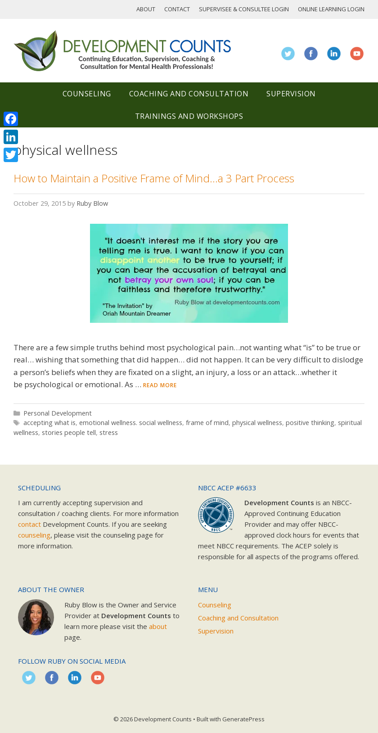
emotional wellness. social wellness (130, 422)
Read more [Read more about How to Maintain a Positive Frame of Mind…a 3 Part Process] (160, 385)
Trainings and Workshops (189, 116)
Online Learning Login (331, 9)
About (145, 9)
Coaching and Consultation (189, 94)
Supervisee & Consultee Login (244, 9)
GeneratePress (243, 719)
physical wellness (257, 422)
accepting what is (49, 422)
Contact (177, 9)
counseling (34, 534)
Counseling (87, 94)
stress (108, 432)
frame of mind (207, 422)
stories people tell (69, 432)
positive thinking (310, 422)
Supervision (291, 94)
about (158, 626)
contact (29, 524)
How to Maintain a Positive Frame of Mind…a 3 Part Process (154, 178)
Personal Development (57, 413)
